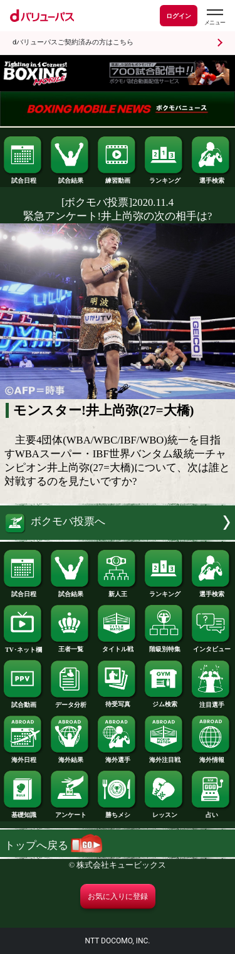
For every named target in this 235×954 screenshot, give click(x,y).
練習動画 (117, 177)
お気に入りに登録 (118, 896)
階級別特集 (164, 646)
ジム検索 (164, 701)
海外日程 (23, 757)
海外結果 (70, 757)
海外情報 (211, 757)
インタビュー (211, 646)
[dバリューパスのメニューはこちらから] (214, 17)
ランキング (164, 177)
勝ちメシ (117, 812)
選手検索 (211, 177)
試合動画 (23, 702)
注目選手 (211, 702)
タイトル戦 (117, 646)
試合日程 (23, 177)
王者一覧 (70, 646)
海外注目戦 (164, 757)
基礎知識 (23, 812)
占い (211, 812)
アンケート (70, 812)
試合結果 (70, 177)
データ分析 (70, 702)
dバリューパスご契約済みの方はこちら (73, 42)
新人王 (117, 591)
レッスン (164, 812)
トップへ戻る (53, 845)
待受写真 (117, 701)
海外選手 (117, 757)
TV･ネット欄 (23, 647)
